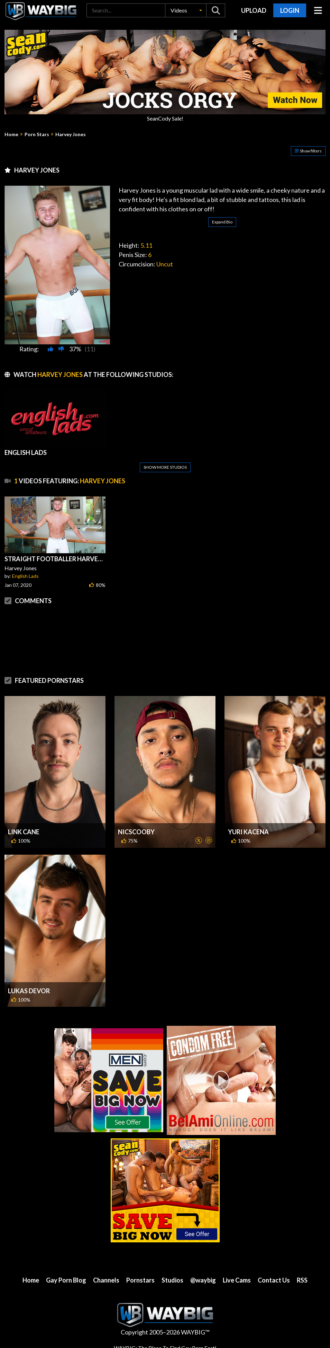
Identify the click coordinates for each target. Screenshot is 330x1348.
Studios (172, 1280)
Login (289, 10)
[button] (186, 10)
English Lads (25, 576)
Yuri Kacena (248, 832)
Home (11, 134)
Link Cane (23, 832)
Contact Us (274, 1280)
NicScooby (136, 832)
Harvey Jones (70, 134)
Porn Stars (37, 134)
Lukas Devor (29, 991)
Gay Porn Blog (66, 1280)
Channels (106, 1280)
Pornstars (140, 1280)
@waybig (203, 1280)
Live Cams (237, 1280)
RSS (302, 1280)
